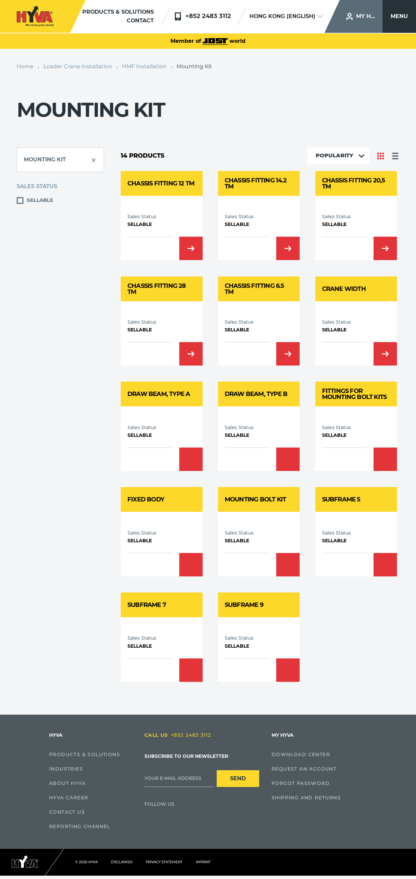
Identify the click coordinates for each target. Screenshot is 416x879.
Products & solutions (117, 12)
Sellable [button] (40, 200)
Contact (140, 21)
